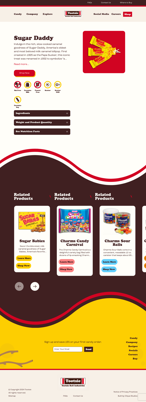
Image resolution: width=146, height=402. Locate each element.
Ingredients (23, 113)
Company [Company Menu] (32, 14)
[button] (19, 286)
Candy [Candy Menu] (18, 14)
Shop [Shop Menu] (127, 14)
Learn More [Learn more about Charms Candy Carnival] (66, 261)
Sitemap (12, 396)
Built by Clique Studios (128, 396)
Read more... (21, 64)
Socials (133, 350)
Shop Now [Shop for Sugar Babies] (23, 265)
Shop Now (24, 73)
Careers (116, 14)
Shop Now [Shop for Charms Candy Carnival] (66, 269)
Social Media (101, 14)
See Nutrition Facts (28, 131)
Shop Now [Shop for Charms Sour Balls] (109, 269)
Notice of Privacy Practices (126, 392)
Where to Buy (126, 3)
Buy (135, 358)
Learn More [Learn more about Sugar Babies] (24, 258)
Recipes (133, 346)
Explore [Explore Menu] (47, 14)
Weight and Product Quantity (34, 122)
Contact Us (106, 3)
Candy (134, 338)
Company (132, 342)
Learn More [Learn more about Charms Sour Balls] (109, 261)
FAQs (89, 3)
